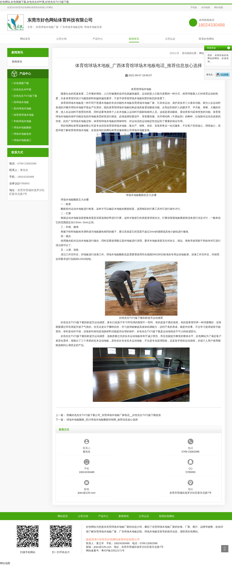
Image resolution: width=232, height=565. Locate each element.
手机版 (193, 7)
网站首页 (25, 38)
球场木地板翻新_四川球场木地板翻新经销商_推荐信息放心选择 (102, 419)
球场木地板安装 (141, 130)
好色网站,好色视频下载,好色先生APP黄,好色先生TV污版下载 (34, 1)
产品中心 (98, 38)
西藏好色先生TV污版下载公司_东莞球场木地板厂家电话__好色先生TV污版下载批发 (114, 415)
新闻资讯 (134, 38)
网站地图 (218, 7)
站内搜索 (205, 7)
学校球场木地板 (22, 121)
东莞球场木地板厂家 (143, 102)
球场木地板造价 (22, 133)
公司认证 (170, 38)
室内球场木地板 (22, 108)
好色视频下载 (21, 83)
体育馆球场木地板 (24, 114)
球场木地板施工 (22, 140)
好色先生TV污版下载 (25, 95)
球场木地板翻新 (22, 127)
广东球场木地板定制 (79, 121)
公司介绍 (61, 38)
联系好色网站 (206, 38)
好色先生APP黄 (22, 89)
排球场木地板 (21, 102)
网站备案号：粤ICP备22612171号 (105, 550)
